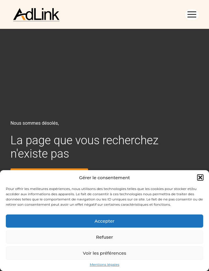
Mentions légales (104, 265)
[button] (200, 177)
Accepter (104, 221)
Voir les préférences (104, 253)
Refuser (104, 237)
